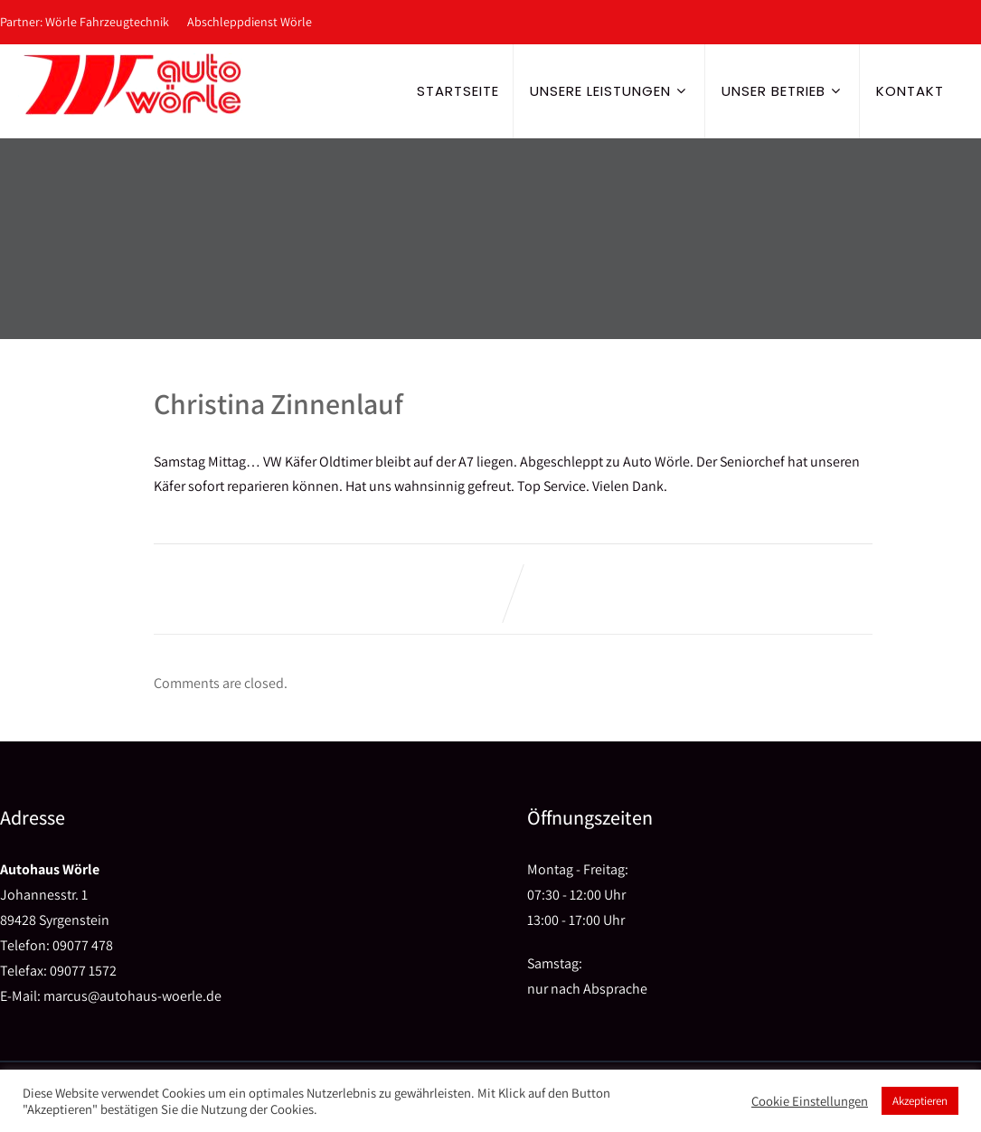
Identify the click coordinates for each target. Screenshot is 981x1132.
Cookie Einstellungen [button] (809, 1101)
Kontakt (910, 90)
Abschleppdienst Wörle (249, 22)
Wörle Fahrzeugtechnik (107, 22)
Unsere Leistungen (610, 90)
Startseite (458, 90)
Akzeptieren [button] (920, 1100)
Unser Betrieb (783, 90)
